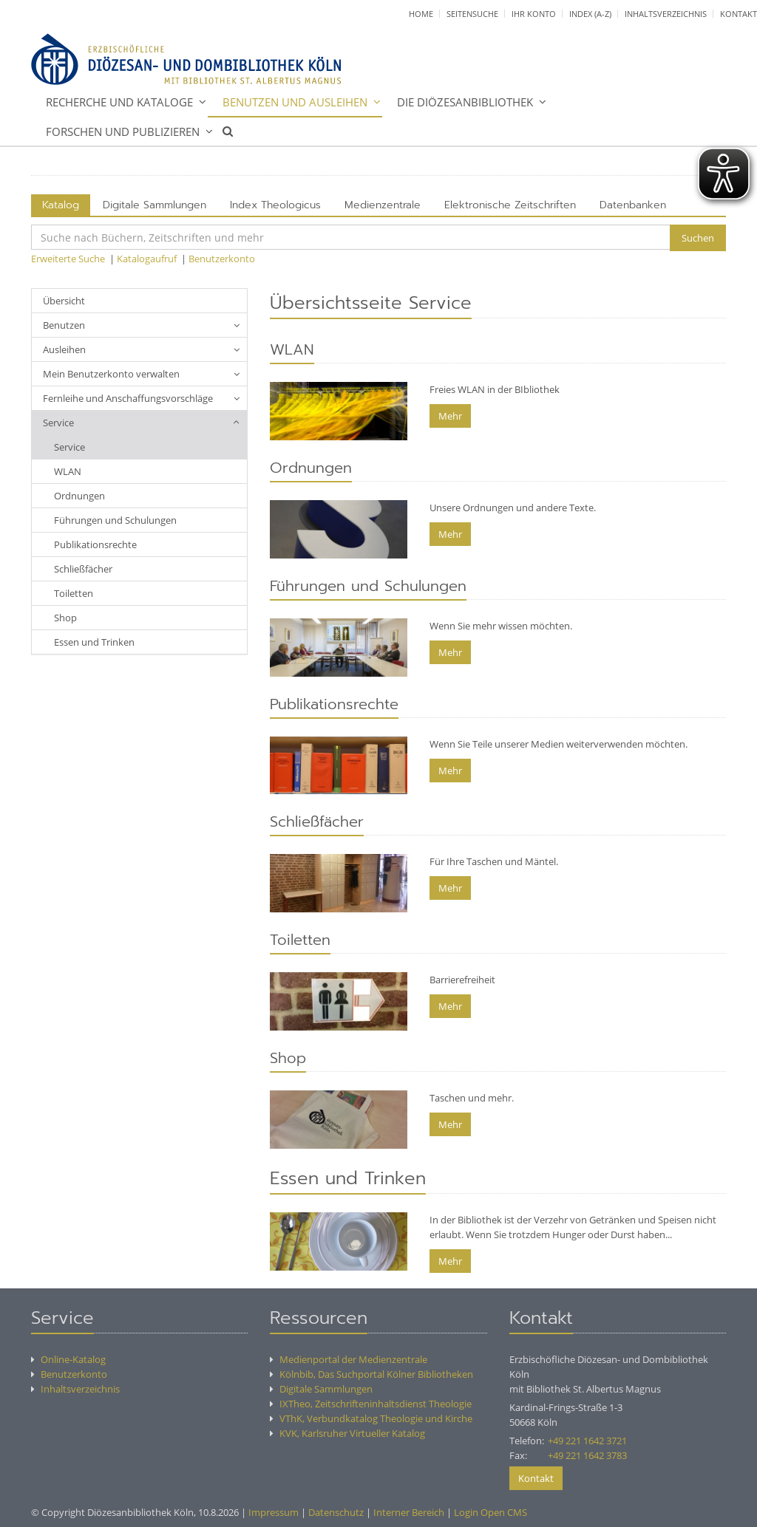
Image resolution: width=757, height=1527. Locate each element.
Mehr (450, 416)
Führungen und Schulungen (115, 520)
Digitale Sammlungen (154, 205)
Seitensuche (472, 13)
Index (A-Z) (590, 13)
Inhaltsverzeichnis (666, 13)
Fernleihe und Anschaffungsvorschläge (128, 398)
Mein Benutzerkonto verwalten (111, 373)
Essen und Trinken (94, 642)
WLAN (67, 471)
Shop (65, 617)
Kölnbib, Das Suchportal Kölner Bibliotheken (371, 1374)
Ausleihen (64, 349)
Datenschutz (336, 1512)
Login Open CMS (490, 1512)
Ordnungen (79, 495)
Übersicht (64, 300)
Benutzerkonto (222, 258)
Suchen (698, 238)
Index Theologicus (275, 205)
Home (421, 13)
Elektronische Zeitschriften (510, 205)
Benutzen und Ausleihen (295, 102)
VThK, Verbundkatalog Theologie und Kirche (371, 1418)
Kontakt (738, 13)
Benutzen (64, 325)
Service (58, 422)
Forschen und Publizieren (123, 131)
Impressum (273, 1512)
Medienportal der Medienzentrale (348, 1359)
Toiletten (73, 593)
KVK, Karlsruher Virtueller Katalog (347, 1433)
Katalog (60, 205)
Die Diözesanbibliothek (465, 102)
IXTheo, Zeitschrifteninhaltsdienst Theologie (371, 1403)
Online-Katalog (68, 1359)
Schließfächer (83, 568)
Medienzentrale (382, 205)
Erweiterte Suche (68, 258)
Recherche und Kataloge (119, 102)
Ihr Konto (534, 13)
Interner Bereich (408, 1512)
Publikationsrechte (95, 544)
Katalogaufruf (147, 258)
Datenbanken (633, 205)
